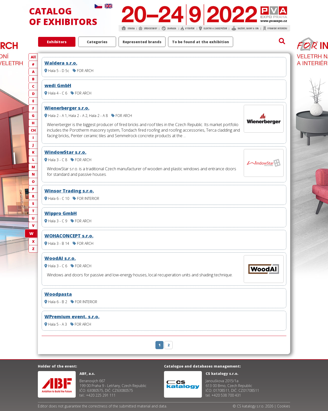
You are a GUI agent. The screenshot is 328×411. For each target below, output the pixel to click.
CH (33, 130)
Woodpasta (58, 294)
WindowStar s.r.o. (65, 152)
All (33, 57)
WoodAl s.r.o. (60, 258)
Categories (97, 41)
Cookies (283, 406)
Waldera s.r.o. (60, 63)
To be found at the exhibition (200, 41)
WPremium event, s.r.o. (71, 316)
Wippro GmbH (60, 213)
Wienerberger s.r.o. (66, 108)
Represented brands (142, 41)
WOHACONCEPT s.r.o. (68, 236)
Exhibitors (57, 41)
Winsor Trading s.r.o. (69, 191)
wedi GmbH (57, 85)
